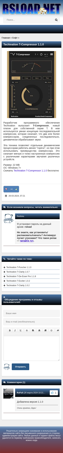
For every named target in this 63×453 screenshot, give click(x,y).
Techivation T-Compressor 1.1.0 (30, 170)
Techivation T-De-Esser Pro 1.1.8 (21, 276)
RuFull (20, 393)
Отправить (20, 367)
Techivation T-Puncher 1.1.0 (18, 267)
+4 (11, 189)
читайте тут (27, 240)
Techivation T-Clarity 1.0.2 (18, 285)
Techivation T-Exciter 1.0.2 (18, 281)
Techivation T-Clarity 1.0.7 (18, 272)
